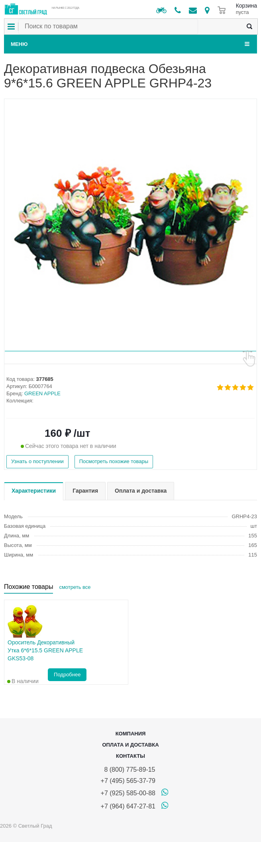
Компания (131, 734)
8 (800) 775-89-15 (128, 769)
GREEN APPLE (42, 393)
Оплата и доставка (130, 745)
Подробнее (67, 675)
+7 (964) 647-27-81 (128, 806)
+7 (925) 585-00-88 (128, 793)
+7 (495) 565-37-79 (128, 780)
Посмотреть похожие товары (113, 461)
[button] (130, 351)
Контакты (130, 756)
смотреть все (74, 587)
